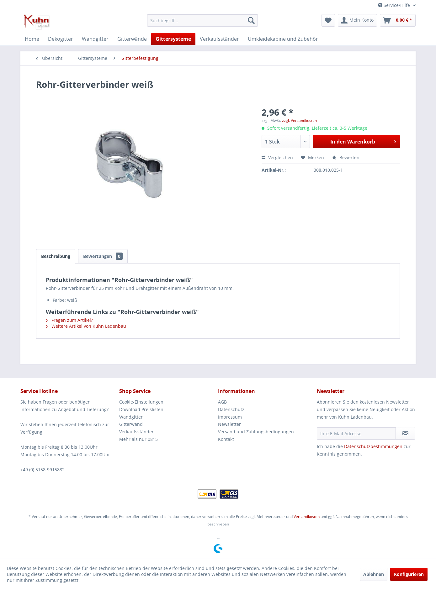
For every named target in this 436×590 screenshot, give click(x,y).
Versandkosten (307, 516)
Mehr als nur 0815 (138, 439)
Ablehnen (373, 574)
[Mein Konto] (357, 20)
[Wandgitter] (95, 39)
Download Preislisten (141, 409)
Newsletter (229, 424)
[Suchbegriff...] (202, 20)
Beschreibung (55, 256)
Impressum (230, 417)
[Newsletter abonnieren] (405, 433)
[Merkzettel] (328, 20)
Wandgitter (131, 417)
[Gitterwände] (132, 39)
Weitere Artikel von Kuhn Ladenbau (86, 326)
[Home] (32, 39)
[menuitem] (202, 20)
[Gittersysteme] (173, 39)
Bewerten (345, 157)
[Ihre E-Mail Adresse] (356, 433)
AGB (222, 402)
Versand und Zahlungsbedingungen (256, 432)
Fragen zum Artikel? (69, 320)
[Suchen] (251, 20)
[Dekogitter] (60, 39)
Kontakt (226, 439)
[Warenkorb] (398, 20)
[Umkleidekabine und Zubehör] (282, 39)
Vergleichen (277, 157)
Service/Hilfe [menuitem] (394, 5)
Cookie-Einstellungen (141, 402)
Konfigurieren (409, 574)
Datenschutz (231, 409)
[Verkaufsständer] (219, 39)
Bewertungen (103, 256)
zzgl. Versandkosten (299, 120)
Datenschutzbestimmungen (373, 446)
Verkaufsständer (136, 432)
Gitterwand (131, 424)
